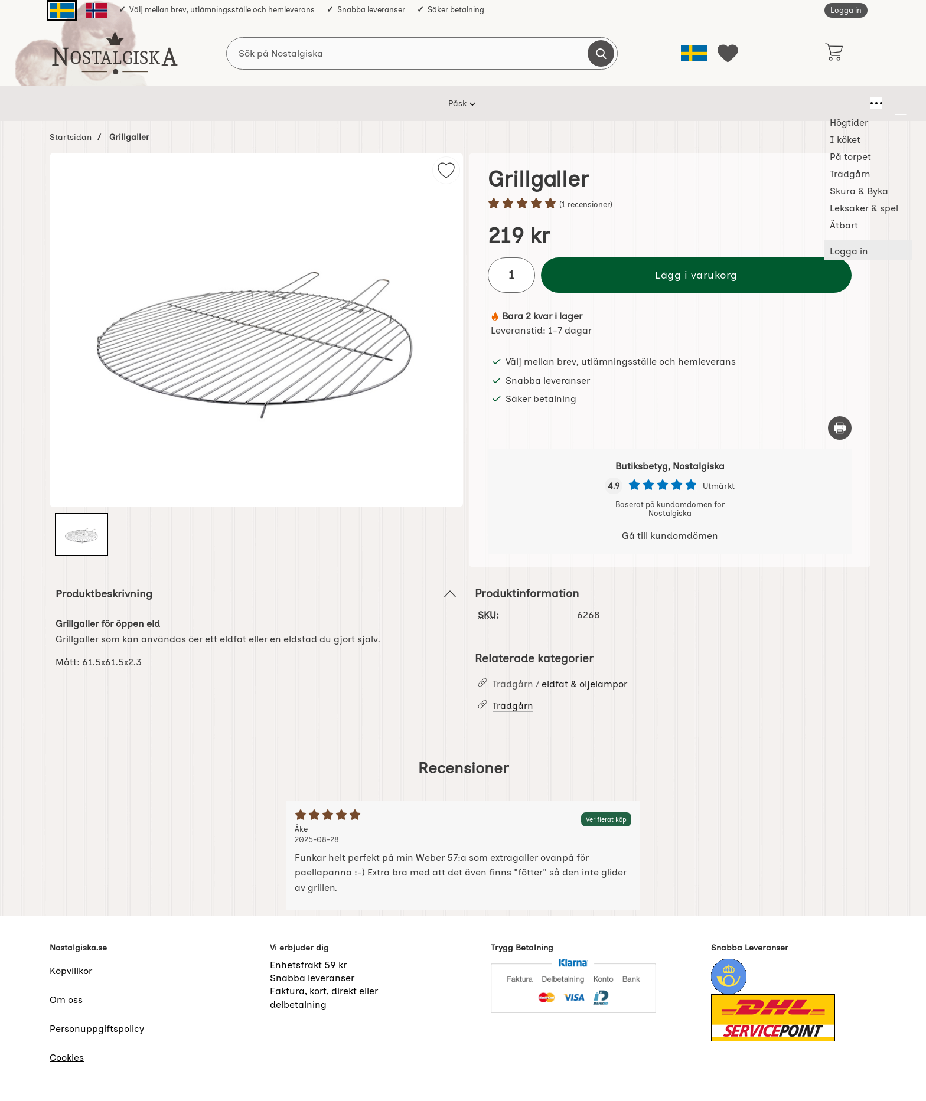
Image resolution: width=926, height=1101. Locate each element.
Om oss (66, 999)
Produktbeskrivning (256, 594)
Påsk (220, 103)
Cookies (67, 1057)
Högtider (270, 103)
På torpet (380, 103)
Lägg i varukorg (696, 275)
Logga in (846, 10)
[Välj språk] (694, 53)
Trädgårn (440, 103)
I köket (324, 103)
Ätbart (656, 103)
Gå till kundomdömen (670, 535)
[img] (446, 170)
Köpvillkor (71, 970)
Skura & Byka (509, 103)
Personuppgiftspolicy (97, 1028)
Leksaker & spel (589, 103)
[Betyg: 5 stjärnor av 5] (670, 204)
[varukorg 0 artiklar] (834, 53)
